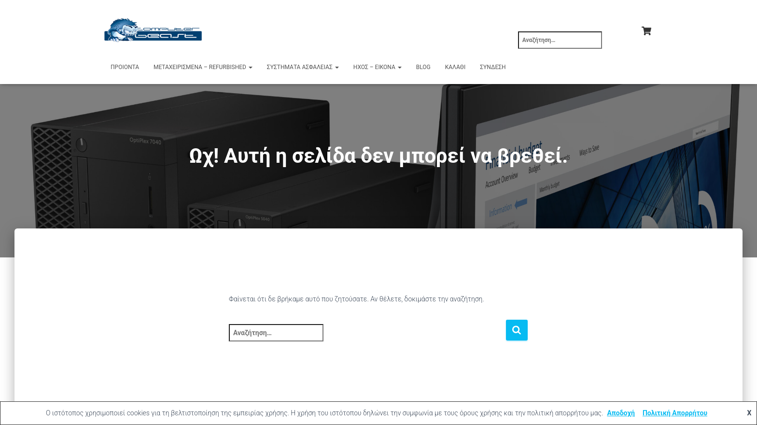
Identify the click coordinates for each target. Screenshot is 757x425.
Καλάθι (455, 67)
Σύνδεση (492, 67)
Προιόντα (125, 67)
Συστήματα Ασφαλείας (303, 67)
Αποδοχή (621, 413)
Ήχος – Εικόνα (377, 67)
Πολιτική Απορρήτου (675, 413)
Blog (423, 67)
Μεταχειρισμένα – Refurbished (203, 67)
